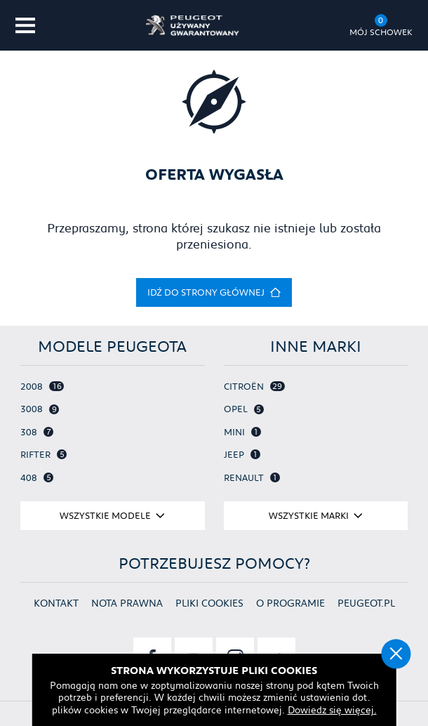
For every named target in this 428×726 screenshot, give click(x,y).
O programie (290, 602)
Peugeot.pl (366, 602)
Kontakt (56, 602)
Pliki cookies (209, 602)
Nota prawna (127, 602)
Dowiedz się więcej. (332, 710)
